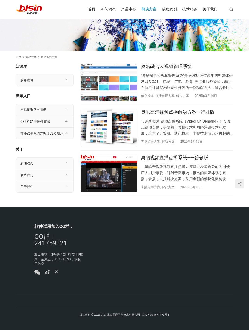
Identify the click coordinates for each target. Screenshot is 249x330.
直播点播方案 (165, 96)
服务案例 (26, 80)
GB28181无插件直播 (35, 121)
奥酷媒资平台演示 (33, 110)
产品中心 (128, 9)
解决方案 (149, 9)
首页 (91, 9)
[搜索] (231, 9)
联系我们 (26, 175)
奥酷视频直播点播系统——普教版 (174, 157)
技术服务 (189, 9)
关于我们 (210, 9)
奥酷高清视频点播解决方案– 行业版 (178, 112)
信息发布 (147, 96)
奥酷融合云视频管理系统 (166, 66)
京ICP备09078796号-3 (156, 314)
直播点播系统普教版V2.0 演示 (41, 133)
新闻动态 (108, 9)
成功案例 (169, 9)
